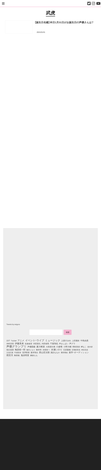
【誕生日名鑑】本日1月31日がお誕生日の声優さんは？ (64, 22)
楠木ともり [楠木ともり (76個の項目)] (30, 349)
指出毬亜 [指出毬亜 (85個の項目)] (10, 349)
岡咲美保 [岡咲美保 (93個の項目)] (76, 346)
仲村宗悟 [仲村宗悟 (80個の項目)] (10, 343)
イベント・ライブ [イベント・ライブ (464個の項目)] (34, 340)
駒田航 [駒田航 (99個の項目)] (17, 355)
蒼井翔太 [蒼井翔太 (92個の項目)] (34, 352)
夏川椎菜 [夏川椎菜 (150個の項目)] (40, 346)
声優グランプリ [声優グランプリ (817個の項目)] (16, 346)
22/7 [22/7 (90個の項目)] (8, 340)
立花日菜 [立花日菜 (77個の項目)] (9, 352)
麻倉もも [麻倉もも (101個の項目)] (34, 355)
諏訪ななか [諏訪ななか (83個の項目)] (55, 352)
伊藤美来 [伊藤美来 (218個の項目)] (19, 343)
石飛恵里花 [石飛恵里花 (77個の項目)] (76, 349)
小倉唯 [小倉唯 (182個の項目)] (59, 346)
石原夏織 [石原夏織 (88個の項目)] (67, 349)
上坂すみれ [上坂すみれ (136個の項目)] (66, 340)
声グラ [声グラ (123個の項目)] (72, 343)
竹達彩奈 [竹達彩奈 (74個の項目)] (17, 352)
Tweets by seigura (13, 324)
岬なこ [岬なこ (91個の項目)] (83, 346)
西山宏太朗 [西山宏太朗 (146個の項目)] (44, 352)
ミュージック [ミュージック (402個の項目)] (52, 340)
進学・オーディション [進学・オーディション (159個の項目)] (79, 352)
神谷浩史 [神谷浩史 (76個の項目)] (84, 349)
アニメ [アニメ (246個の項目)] (20, 340)
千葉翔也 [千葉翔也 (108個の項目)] (54, 343)
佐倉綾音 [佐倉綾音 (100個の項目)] (28, 343)
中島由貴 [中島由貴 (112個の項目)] (84, 340)
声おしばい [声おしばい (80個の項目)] (63, 343)
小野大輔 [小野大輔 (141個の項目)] (67, 346)
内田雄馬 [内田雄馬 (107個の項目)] (45, 343)
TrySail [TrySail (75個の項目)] (13, 340)
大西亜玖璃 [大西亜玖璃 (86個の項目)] (50, 346)
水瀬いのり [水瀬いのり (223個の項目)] (56, 349)
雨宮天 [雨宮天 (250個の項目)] (9, 355)
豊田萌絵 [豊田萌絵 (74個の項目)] (64, 352)
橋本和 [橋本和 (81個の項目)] (39, 349)
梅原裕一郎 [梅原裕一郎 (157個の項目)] (20, 349)
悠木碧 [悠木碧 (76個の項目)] (90, 346)
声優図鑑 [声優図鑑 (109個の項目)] (31, 346)
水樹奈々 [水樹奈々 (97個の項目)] (46, 349)
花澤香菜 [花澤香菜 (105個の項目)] (26, 352)
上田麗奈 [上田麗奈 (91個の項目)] (75, 340)
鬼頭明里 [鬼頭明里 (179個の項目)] (25, 355)
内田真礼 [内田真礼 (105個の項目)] (37, 343)
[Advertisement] (50, 48)
